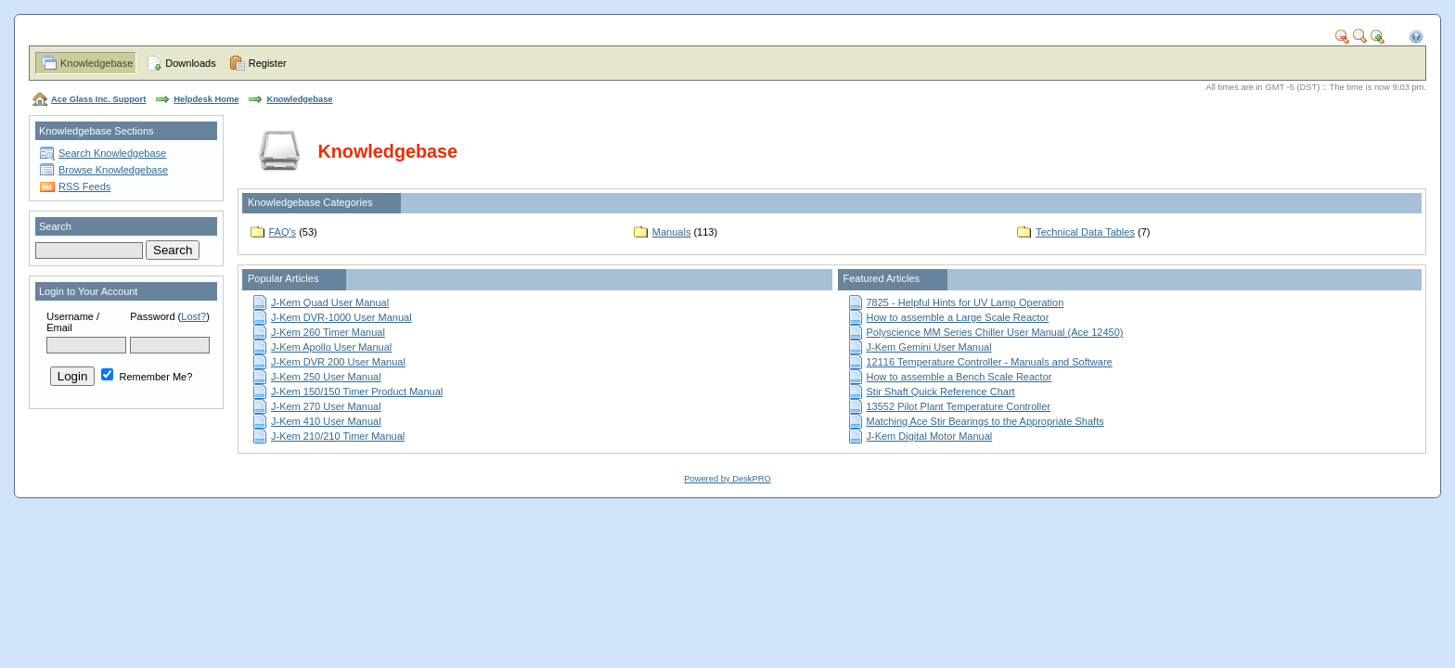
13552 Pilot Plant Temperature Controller (959, 406)
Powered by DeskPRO (727, 478)
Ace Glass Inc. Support (98, 99)
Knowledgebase (96, 63)
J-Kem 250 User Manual (326, 376)
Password (152, 316)
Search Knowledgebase (112, 153)
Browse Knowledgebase (113, 169)
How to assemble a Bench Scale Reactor (959, 376)
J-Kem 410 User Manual (326, 421)
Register (268, 63)
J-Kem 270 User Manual (326, 406)
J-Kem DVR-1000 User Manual (341, 317)
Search (55, 226)
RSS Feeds (84, 186)
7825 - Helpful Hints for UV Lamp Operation (965, 302)
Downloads (190, 63)
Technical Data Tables (1085, 232)
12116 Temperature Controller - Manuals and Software (990, 361)
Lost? (193, 316)
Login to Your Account (88, 291)
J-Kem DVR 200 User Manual (338, 361)
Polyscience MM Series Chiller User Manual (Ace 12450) (995, 332)
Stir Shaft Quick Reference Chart (941, 391)
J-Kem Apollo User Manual (331, 347)
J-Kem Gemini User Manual (929, 347)
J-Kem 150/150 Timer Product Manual (357, 391)
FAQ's (283, 232)
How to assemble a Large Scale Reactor (958, 317)
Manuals (671, 232)
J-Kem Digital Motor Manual (930, 436)
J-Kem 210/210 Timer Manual (338, 436)
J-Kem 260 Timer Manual (328, 332)
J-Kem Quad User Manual (330, 302)
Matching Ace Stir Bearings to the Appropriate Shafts (985, 421)
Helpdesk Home (206, 99)
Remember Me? (146, 376)
